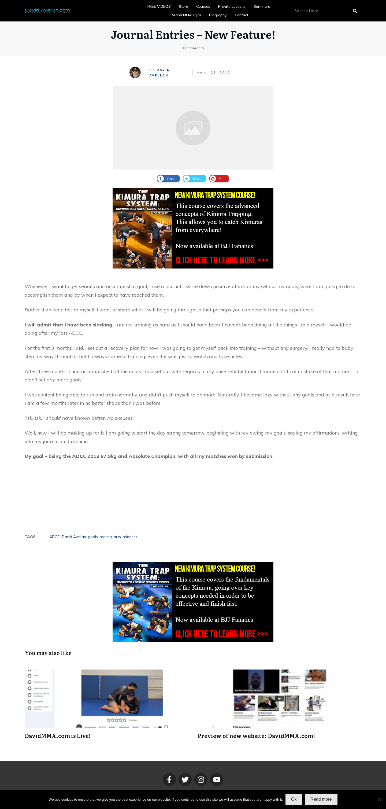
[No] (379, 799)
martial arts (110, 536)
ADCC (54, 536)
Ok (293, 799)
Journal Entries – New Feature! (193, 34)
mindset (130, 536)
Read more (321, 799)
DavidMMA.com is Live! (57, 735)
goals (93, 536)
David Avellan (74, 536)
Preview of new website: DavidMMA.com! (256, 735)
